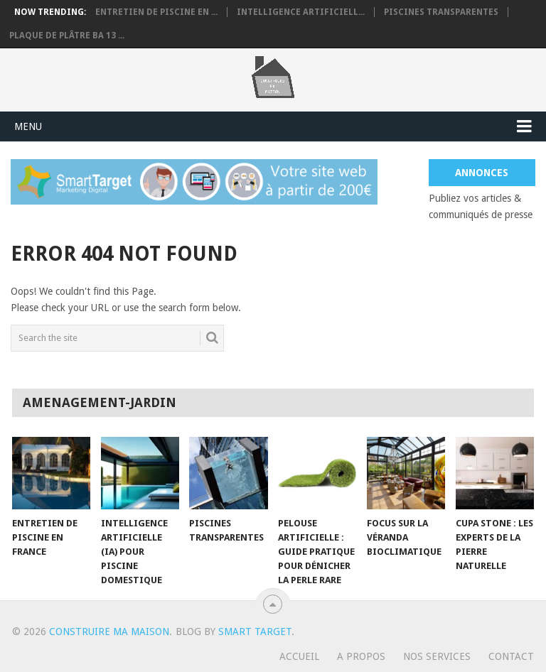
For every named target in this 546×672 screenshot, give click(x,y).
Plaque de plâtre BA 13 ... (66, 35)
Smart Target (254, 631)
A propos (361, 656)
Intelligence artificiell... (301, 12)
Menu (28, 126)
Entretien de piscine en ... (156, 12)
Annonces (481, 172)
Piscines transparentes (441, 12)
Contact (511, 656)
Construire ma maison (109, 631)
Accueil (299, 656)
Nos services (437, 656)
